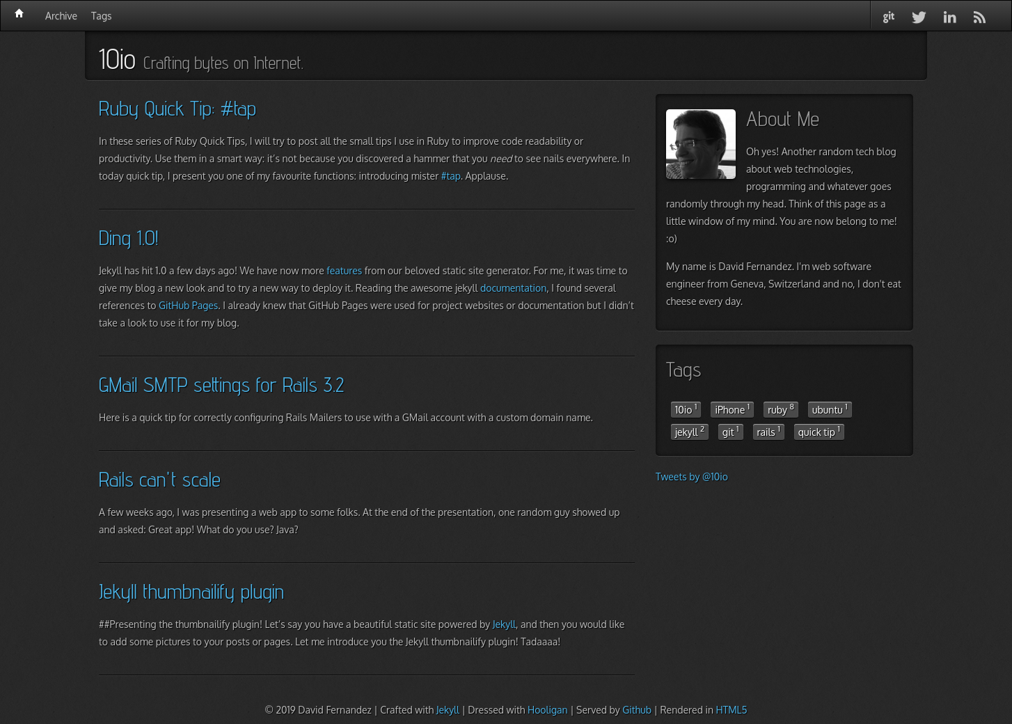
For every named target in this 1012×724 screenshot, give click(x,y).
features (344, 270)
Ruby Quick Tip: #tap (177, 107)
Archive (61, 16)
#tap (451, 176)
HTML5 (731, 710)
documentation (513, 288)
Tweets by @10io (692, 476)
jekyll (689, 431)
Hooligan (548, 710)
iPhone (732, 409)
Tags (101, 16)
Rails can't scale (160, 478)
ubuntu (830, 409)
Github (636, 710)
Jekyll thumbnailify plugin (191, 591)
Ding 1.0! (128, 237)
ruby (781, 409)
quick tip (819, 431)
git (730, 431)
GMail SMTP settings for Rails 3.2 (221, 384)
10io (686, 409)
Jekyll (504, 624)
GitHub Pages (188, 305)
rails (768, 431)
